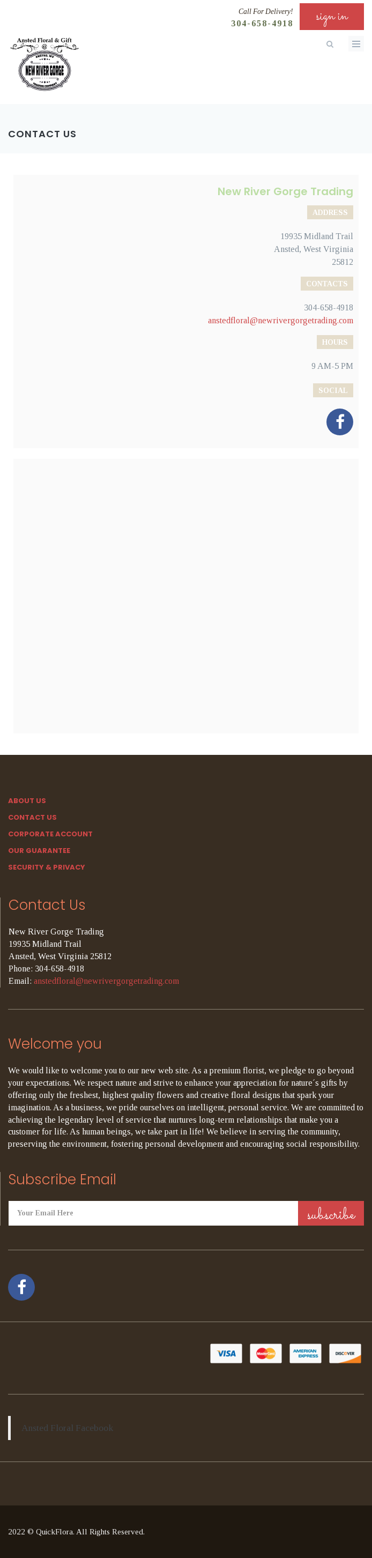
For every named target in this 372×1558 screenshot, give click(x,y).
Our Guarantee (39, 850)
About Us (27, 801)
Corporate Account (50, 834)
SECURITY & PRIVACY (46, 867)
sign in (331, 16)
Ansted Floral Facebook (67, 1427)
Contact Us (32, 817)
